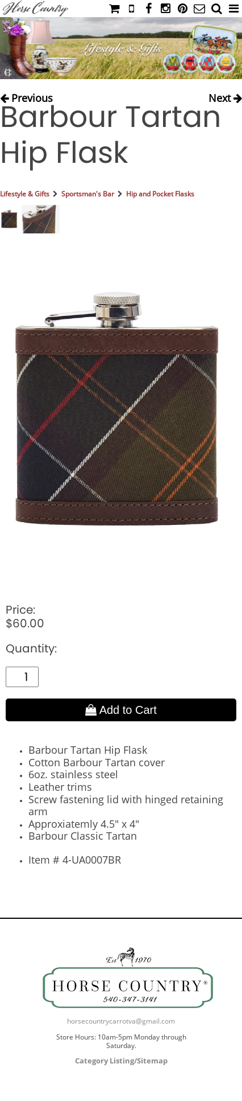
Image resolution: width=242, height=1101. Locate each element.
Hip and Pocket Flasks (160, 194)
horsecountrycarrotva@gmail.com (121, 1021)
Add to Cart (121, 710)
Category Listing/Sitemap (121, 1060)
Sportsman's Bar (87, 194)
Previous (26, 96)
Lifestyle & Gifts (24, 194)
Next (225, 96)
